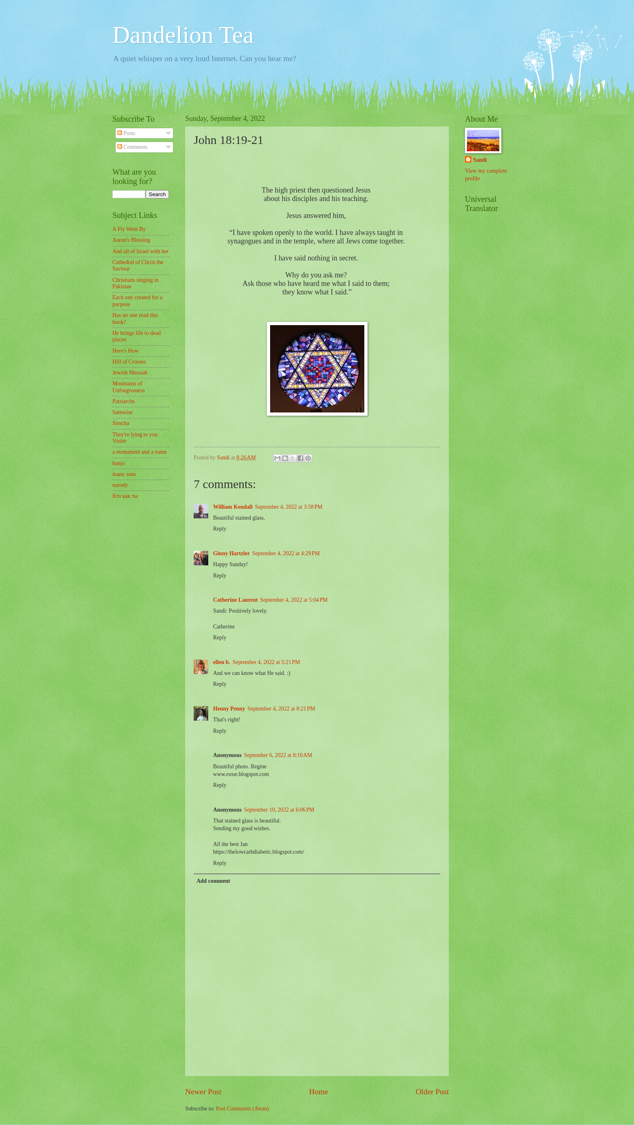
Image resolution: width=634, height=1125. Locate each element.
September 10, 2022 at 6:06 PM (279, 810)
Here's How (125, 351)
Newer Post (203, 1091)
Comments (132, 147)
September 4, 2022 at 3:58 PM (289, 507)
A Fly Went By (129, 229)
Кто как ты (125, 496)
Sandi (480, 160)
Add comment (213, 881)
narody (120, 485)
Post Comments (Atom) (242, 1109)
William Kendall (233, 507)
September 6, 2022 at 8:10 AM (278, 755)
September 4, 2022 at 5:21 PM (266, 662)
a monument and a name (139, 452)
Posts (126, 133)
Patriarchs (123, 401)
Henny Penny (229, 709)
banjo (118, 463)
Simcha (120, 423)
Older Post (432, 1091)
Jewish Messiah (130, 373)
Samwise (122, 412)
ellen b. (221, 662)
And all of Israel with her (140, 251)
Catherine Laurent (235, 600)
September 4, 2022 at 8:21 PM (281, 709)
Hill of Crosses (129, 362)
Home (318, 1091)
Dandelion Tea (183, 34)
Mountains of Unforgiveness (128, 387)
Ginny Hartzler (231, 553)
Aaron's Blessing (131, 240)
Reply (219, 529)
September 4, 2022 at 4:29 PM (286, 553)
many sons (124, 474)
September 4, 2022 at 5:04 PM (294, 600)
